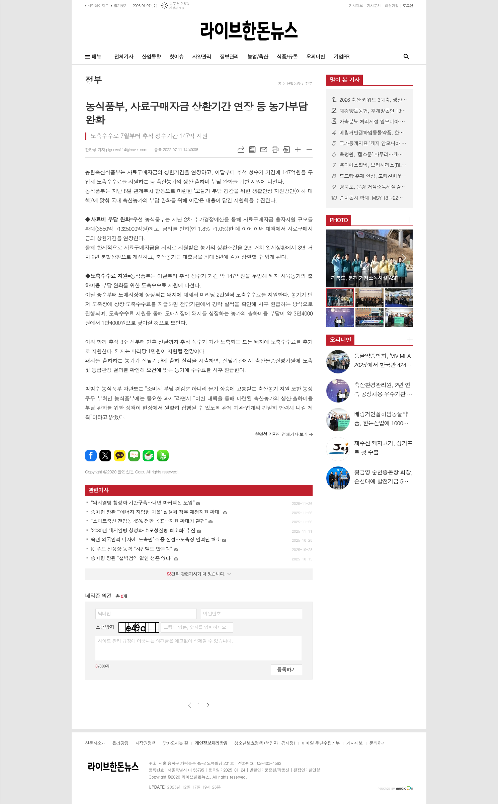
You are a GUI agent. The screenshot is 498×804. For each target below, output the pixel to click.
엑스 (105, 455)
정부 (308, 83)
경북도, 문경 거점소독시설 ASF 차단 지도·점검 (373, 186)
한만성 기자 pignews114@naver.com (116, 149)
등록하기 (286, 669)
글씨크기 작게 (309, 149)
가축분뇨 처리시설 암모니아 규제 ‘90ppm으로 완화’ (373, 121)
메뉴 (96, 56)
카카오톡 (120, 455)
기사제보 (356, 5)
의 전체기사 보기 (281, 434)
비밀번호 (212, 613)
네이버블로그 (134, 455)
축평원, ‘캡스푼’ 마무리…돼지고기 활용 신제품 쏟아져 (373, 154)
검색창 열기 (406, 56)
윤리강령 (120, 743)
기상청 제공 (176, 8)
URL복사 (241, 149)
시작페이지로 (98, 5)
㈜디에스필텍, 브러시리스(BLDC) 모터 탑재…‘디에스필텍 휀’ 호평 (373, 165)
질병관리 (229, 56)
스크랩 (286, 149)
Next (404, 257)
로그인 (408, 5)
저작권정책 (145, 743)
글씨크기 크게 (298, 149)
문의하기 (377, 743)
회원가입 (392, 5)
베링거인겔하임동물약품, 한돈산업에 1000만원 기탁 (373, 132)
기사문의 (374, 5)
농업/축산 (257, 56)
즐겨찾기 (121, 5)
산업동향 (151, 56)
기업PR (341, 56)
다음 (208, 705)
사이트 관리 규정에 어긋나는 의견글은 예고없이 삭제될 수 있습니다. (165, 640)
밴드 (163, 455)
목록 (252, 149)
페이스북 (91, 455)
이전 (189, 705)
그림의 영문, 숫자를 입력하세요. (195, 627)
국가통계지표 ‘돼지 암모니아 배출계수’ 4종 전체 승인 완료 (373, 143)
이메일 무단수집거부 (321, 743)
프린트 (275, 149)
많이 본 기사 (344, 80)
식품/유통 (287, 56)
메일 (263, 149)
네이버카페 (148, 455)
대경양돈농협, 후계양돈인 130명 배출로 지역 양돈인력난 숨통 (373, 110)
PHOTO (339, 220)
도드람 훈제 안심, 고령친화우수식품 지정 (373, 176)
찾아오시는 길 (175, 743)
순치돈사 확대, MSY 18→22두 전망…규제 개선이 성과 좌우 (373, 197)
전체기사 (123, 56)
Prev (334, 257)
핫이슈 (176, 56)
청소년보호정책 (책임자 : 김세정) (264, 743)
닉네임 (104, 613)
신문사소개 (95, 743)
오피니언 (315, 56)
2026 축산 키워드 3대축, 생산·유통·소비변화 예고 (373, 99)
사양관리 (201, 56)
